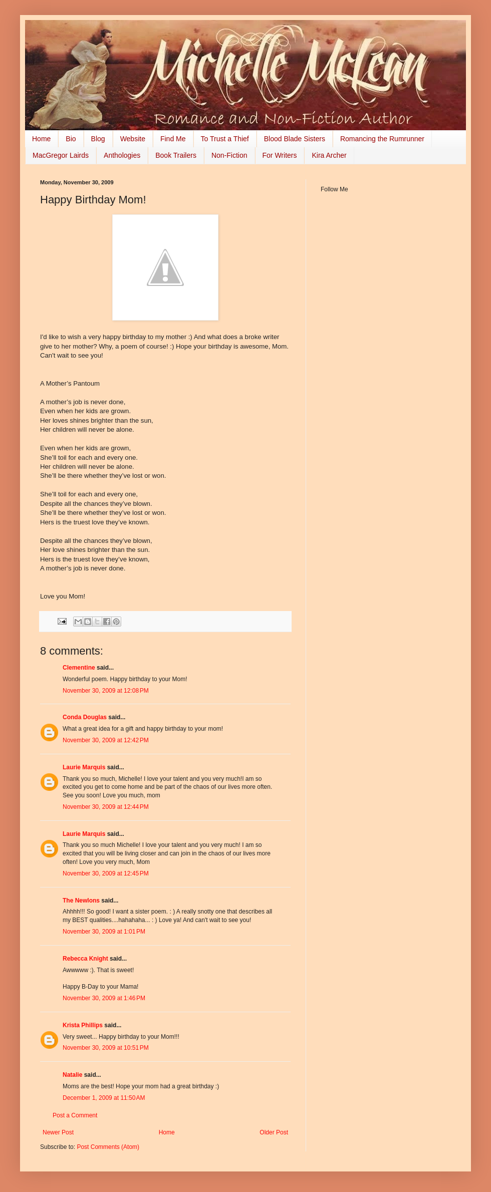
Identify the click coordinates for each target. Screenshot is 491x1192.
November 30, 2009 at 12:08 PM (106, 690)
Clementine (79, 667)
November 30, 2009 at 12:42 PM (106, 740)
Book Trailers (175, 155)
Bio (71, 139)
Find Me (173, 139)
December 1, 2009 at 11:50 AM (104, 1097)
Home (41, 139)
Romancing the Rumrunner (382, 139)
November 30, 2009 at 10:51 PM (106, 1047)
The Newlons (81, 900)
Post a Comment (75, 1115)
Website (132, 139)
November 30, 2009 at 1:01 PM (104, 931)
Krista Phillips (83, 1025)
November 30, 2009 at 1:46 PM (104, 998)
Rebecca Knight (85, 958)
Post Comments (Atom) (108, 1146)
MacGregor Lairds (61, 155)
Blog (98, 139)
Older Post (274, 1132)
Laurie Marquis (84, 767)
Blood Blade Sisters (294, 139)
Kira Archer (329, 155)
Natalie (72, 1074)
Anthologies (122, 155)
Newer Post (58, 1132)
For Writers (280, 155)
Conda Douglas (85, 717)
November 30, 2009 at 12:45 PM (106, 873)
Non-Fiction (229, 155)
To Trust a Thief (225, 139)
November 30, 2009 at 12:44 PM (106, 806)
